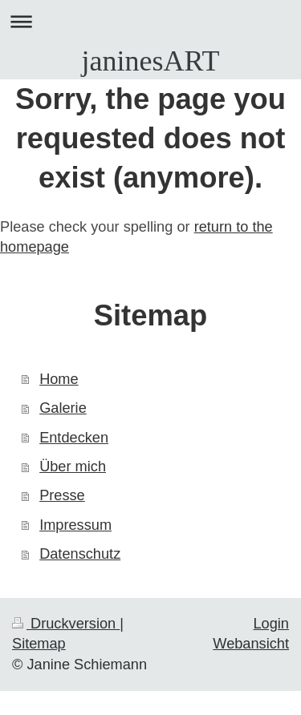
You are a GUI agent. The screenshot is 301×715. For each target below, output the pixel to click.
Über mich (72, 466)
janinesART (151, 61)
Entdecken (73, 438)
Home (59, 379)
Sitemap (39, 644)
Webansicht (251, 644)
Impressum (75, 525)
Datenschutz (79, 554)
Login (271, 624)
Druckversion (66, 624)
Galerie (63, 408)
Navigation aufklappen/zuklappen (150, 21)
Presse (62, 495)
